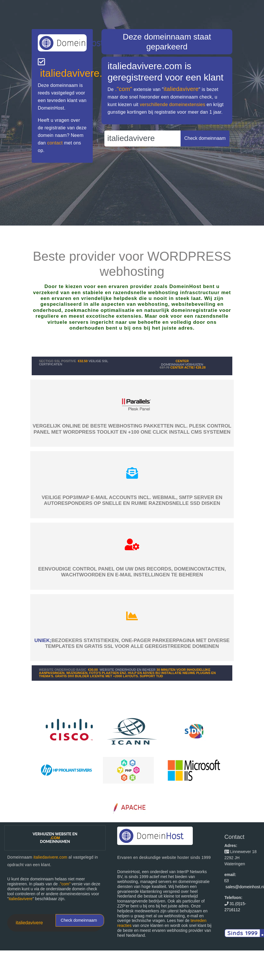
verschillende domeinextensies (172, 104)
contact (55, 142)
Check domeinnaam (79, 920)
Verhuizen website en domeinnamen (55, 838)
